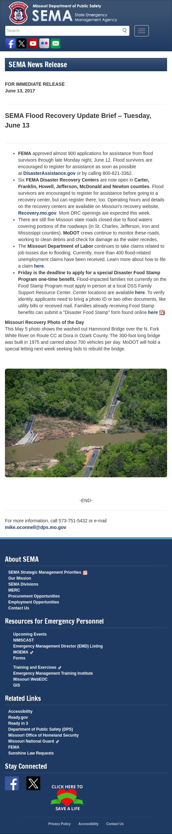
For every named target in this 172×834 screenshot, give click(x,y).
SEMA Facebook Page (10, 43)
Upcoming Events (30, 634)
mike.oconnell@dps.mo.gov (35, 527)
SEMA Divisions (23, 584)
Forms (19, 658)
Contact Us (18, 608)
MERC (14, 590)
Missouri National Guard (33, 741)
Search (126, 30)
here (39, 266)
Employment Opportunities (33, 602)
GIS (16, 685)
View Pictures (44, 43)
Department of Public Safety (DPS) (40, 729)
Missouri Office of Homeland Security (43, 735)
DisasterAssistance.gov (49, 173)
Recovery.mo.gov (37, 213)
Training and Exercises (37, 667)
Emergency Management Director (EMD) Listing (58, 646)
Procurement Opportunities (34, 596)
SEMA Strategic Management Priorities (48, 572)
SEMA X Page (22, 43)
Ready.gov (18, 717)
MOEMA (23, 652)
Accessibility (20, 711)
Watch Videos (33, 43)
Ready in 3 (18, 723)
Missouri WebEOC (30, 679)
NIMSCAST (23, 640)
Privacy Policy (59, 824)
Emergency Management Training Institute (53, 673)
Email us (55, 43)
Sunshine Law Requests (31, 753)
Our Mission (19, 578)
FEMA (13, 747)
